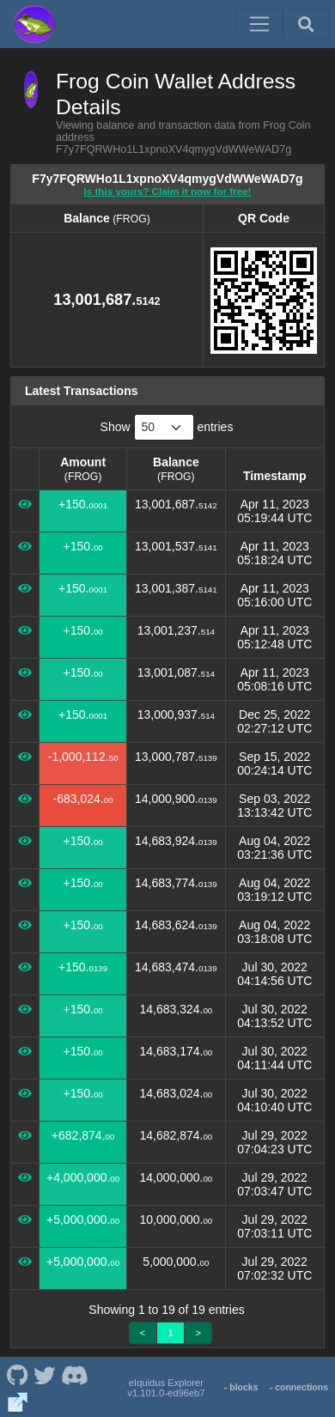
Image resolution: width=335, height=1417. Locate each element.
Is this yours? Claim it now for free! (168, 191)
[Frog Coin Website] (17, 1401)
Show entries (167, 427)
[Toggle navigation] (259, 24)
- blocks (241, 1387)
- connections (299, 1387)
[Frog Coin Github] (17, 1374)
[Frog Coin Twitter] (45, 1374)
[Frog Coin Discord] (74, 1374)
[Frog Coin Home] (34, 24)
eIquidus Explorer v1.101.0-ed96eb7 (165, 1387)
